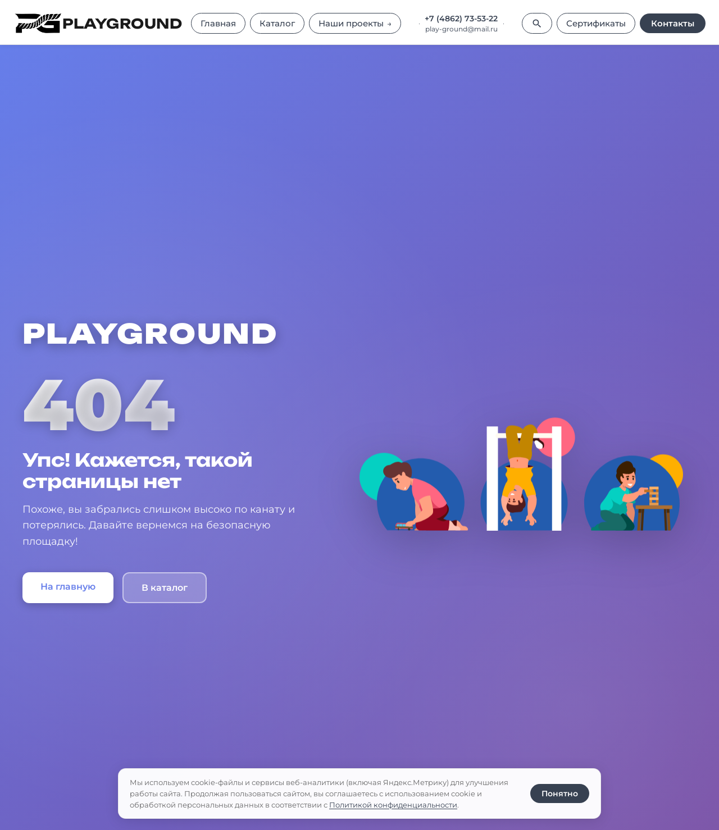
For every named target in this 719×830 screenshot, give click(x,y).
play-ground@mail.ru (461, 29)
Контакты (672, 23)
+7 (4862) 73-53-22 (461, 18)
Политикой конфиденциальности (393, 804)
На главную (67, 586)
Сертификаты (596, 23)
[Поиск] (537, 23)
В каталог (165, 587)
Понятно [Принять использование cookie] (559, 793)
